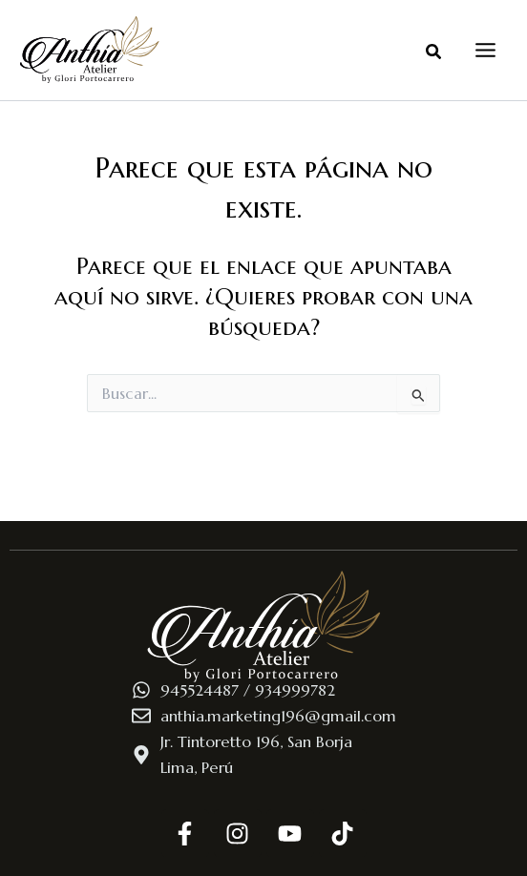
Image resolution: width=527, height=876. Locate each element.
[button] (434, 55)
